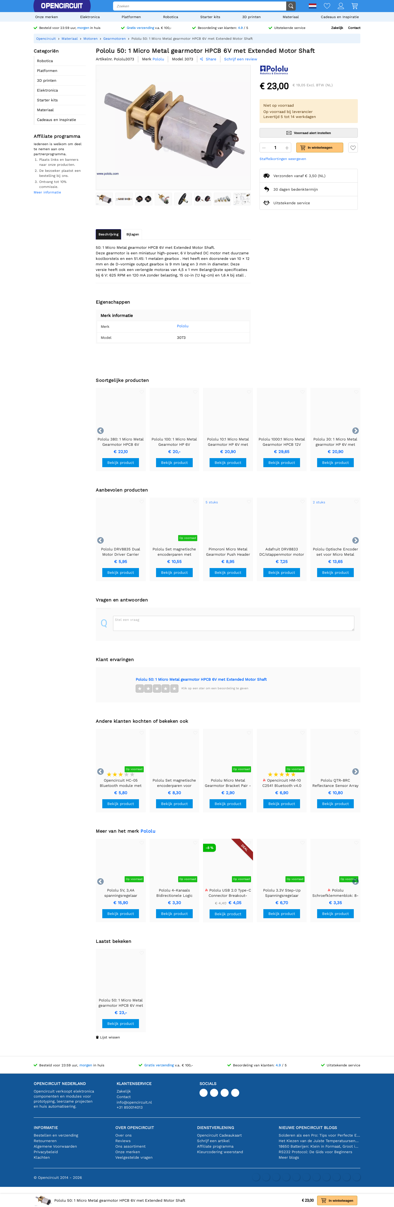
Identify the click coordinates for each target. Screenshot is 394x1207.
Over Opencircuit (134, 1127)
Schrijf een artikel (213, 1141)
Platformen (131, 17)
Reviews (123, 1141)
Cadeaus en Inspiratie (340, 17)
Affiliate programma (215, 1146)
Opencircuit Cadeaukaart (219, 1135)
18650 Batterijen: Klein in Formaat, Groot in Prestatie (319, 1146)
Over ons (123, 1135)
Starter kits (210, 17)
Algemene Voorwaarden (55, 1146)
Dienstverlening (215, 1127)
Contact (354, 28)
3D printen (251, 17)
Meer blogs (289, 1157)
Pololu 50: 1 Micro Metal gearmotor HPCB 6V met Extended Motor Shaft (201, 679)
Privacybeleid (46, 1152)
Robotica (170, 17)
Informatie (46, 1127)
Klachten (42, 1157)
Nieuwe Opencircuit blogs (308, 1127)
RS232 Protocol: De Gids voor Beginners (315, 1152)
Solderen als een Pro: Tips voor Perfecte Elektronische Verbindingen (319, 1135)
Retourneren (45, 1141)
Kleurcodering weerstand (220, 1152)
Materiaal (291, 17)
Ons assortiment (130, 1146)
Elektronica (90, 17)
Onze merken (46, 17)
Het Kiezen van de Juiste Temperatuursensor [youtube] (319, 1141)
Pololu (175, 326)
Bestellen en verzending (56, 1135)
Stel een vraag (127, 620)
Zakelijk (337, 28)
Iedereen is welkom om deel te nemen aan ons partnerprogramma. (57, 149)
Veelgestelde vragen (134, 1157)
